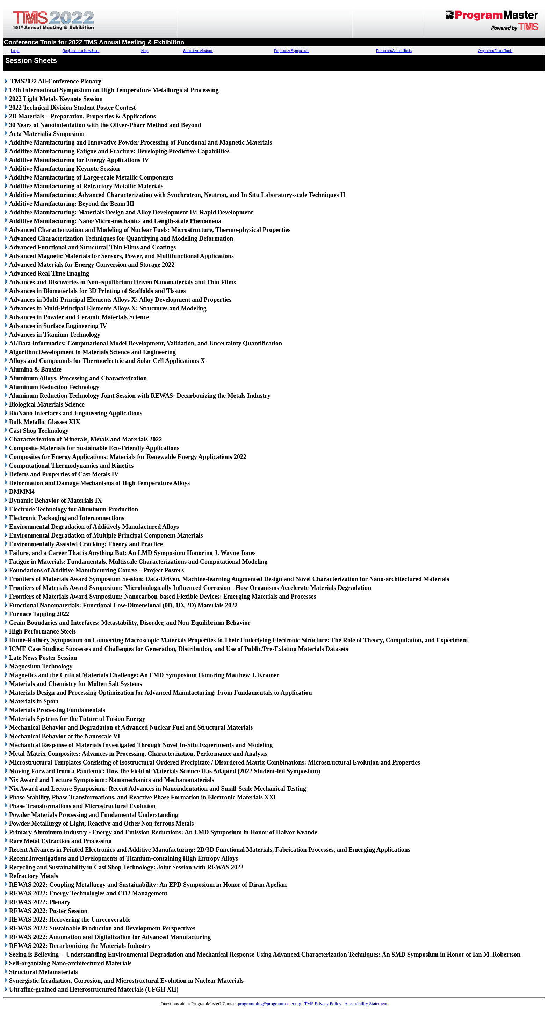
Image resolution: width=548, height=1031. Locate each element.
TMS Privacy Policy (322, 1003)
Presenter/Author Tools (394, 51)
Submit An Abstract (198, 51)
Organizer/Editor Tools (495, 51)
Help (145, 51)
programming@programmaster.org (269, 1003)
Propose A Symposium (291, 51)
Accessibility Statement (365, 1003)
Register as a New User (81, 51)
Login (15, 51)
